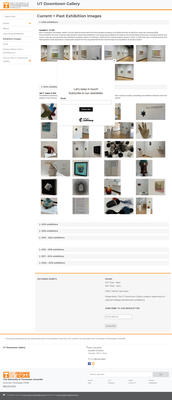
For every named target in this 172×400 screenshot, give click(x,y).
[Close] (114, 60)
